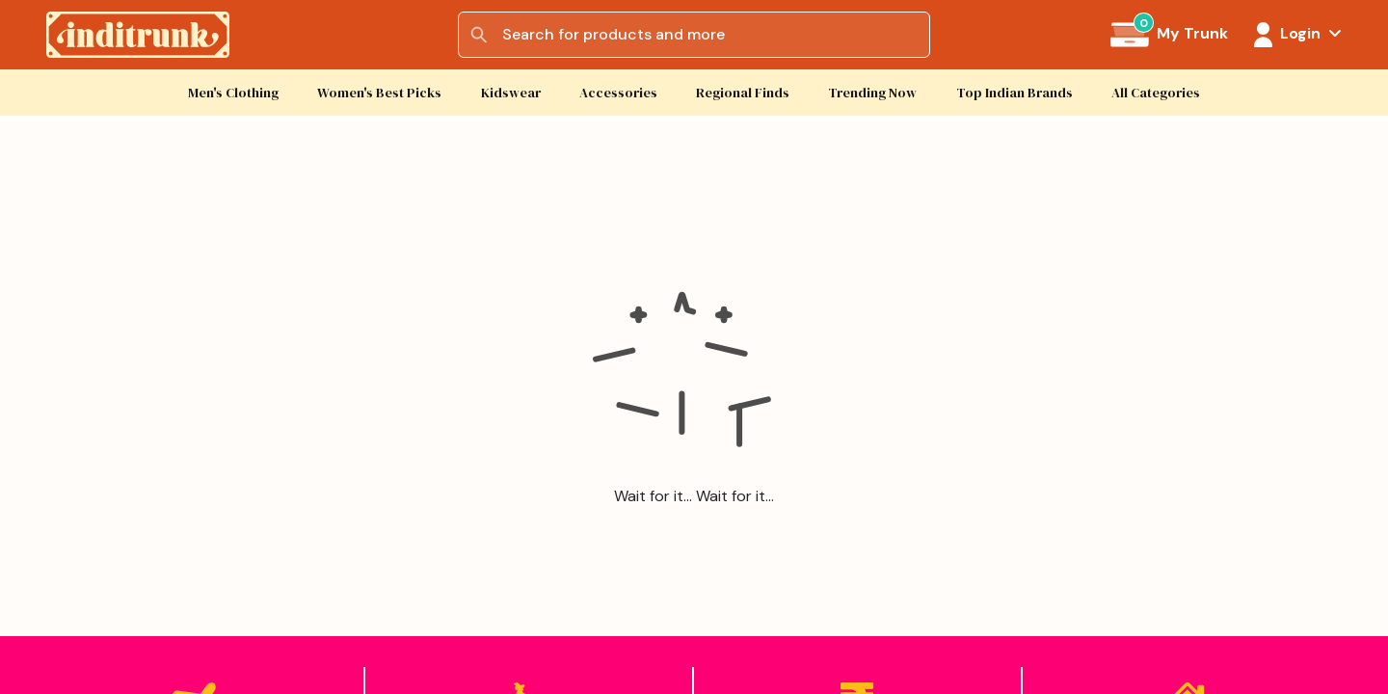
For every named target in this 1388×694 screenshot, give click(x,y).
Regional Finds (742, 93)
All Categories (1155, 93)
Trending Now (872, 93)
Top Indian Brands (1014, 93)
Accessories (618, 93)
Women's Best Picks (379, 93)
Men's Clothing (233, 93)
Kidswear (511, 93)
